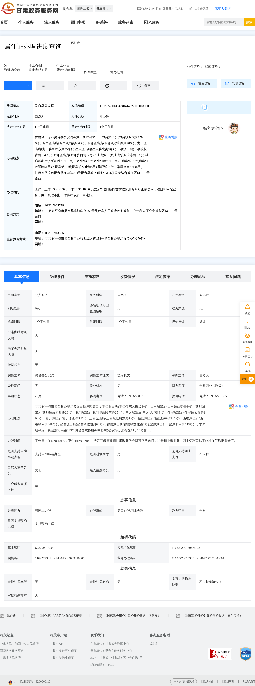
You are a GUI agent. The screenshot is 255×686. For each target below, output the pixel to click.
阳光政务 (151, 22)
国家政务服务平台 (149, 8)
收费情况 (127, 274)
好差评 (102, 22)
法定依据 (162, 274)
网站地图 (207, 679)
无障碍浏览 (201, 8)
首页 (4, 22)
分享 (147, 85)
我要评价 (238, 83)
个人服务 (26, 22)
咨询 (52, 85)
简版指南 (218, 107)
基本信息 (22, 274)
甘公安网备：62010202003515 (76, 679)
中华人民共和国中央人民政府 (19, 641)
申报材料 (92, 274)
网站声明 (228, 679)
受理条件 (57, 274)
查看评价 (204, 83)
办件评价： (195, 66)
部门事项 (77, 22)
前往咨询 (51, 222)
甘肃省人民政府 (10, 655)
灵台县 (86, 46)
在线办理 (14, 85)
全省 (113, 68)
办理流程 (197, 274)
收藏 (84, 85)
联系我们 (249, 679)
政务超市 (125, 22)
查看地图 (171, 137)
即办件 (89, 68)
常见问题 (233, 274)
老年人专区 (223, 8)
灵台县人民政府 (173, 8)
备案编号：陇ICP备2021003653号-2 (23, 679)
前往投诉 (51, 243)
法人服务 (52, 22)
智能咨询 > (213, 128)
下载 (116, 85)
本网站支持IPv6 (183, 679)
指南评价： (213, 66)
